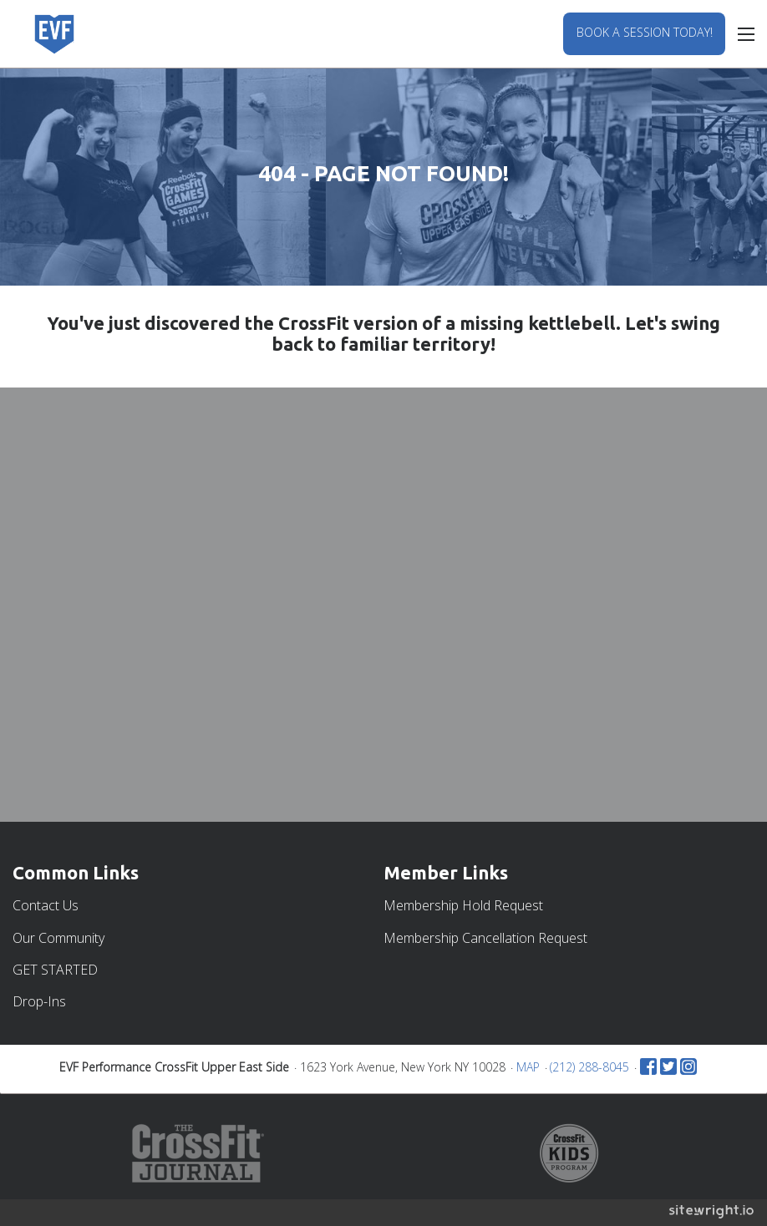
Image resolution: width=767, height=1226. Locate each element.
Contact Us (46, 905)
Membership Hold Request (463, 905)
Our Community (58, 938)
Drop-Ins (39, 1001)
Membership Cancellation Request (485, 938)
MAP (528, 1067)
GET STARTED (55, 969)
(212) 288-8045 (589, 1067)
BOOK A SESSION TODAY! (645, 32)
